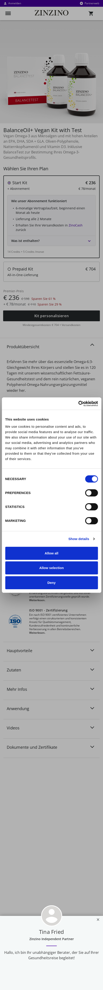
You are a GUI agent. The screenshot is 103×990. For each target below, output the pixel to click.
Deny (51, 583)
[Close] (98, 919)
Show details (78, 539)
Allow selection (51, 568)
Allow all (51, 553)
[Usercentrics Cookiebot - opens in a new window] (78, 404)
